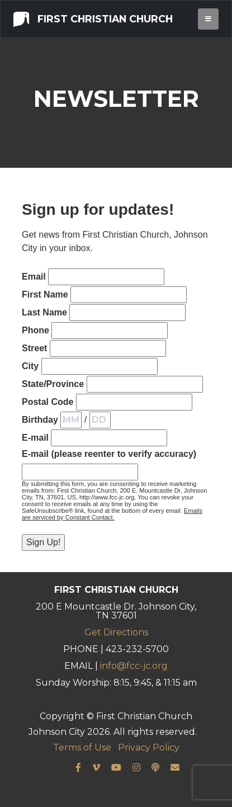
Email (34, 276)
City (30, 366)
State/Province (53, 384)
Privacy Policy (148, 747)
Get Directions (116, 632)
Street (34, 348)
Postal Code (47, 402)
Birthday (40, 419)
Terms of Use (82, 747)
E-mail (35, 437)
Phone (35, 330)
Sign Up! (43, 542)
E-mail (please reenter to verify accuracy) (109, 454)
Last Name (44, 312)
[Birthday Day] (100, 420)
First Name (45, 294)
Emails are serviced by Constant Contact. (112, 514)
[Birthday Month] (71, 420)
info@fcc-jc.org (134, 665)
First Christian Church (93, 19)
